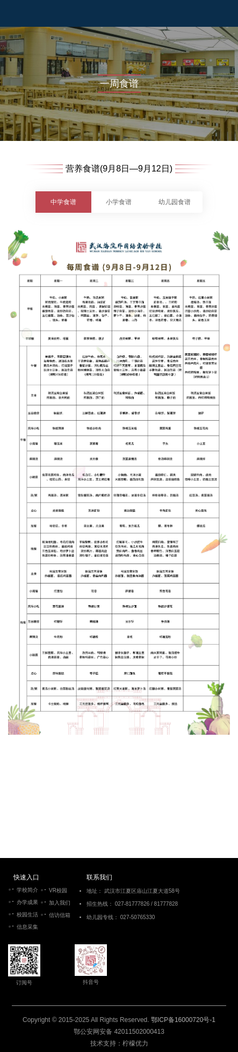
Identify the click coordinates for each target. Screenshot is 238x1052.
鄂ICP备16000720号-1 (183, 1020)
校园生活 (27, 914)
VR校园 (58, 890)
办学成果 (27, 902)
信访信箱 (59, 915)
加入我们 (59, 903)
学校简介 (27, 890)
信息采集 (27, 927)
